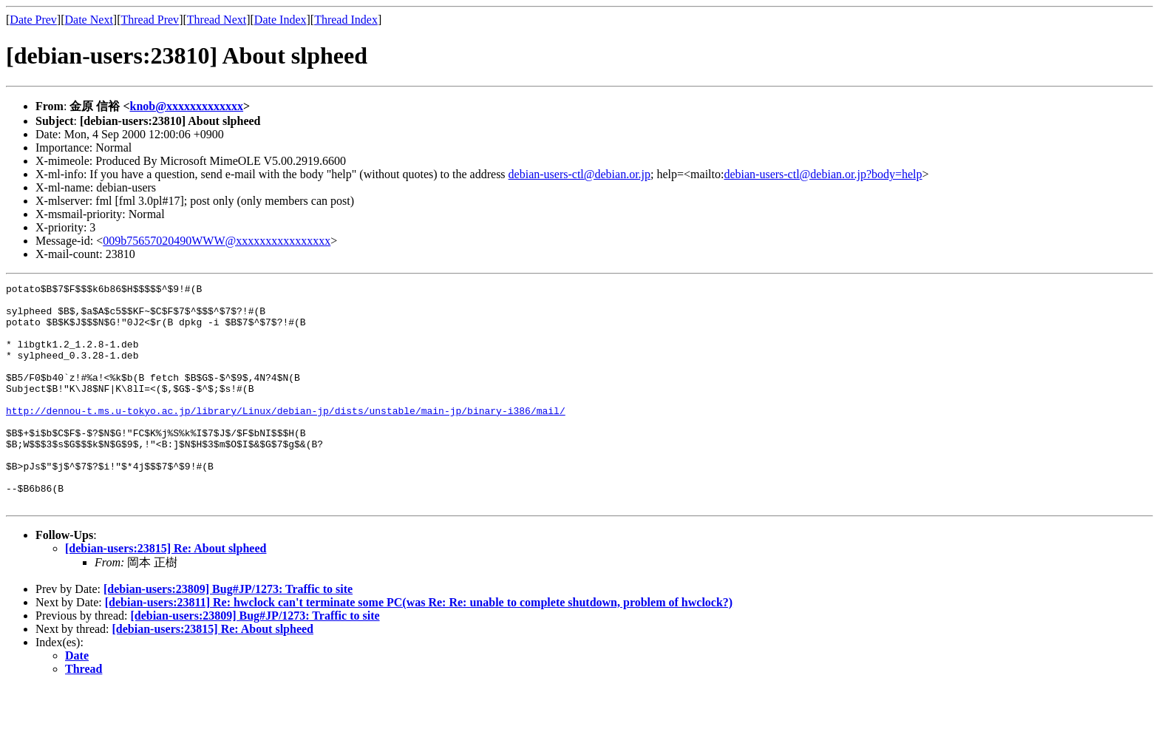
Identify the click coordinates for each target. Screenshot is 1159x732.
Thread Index (346, 19)
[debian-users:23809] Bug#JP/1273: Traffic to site (228, 633)
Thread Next (216, 19)
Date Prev (33, 19)
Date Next (89, 19)
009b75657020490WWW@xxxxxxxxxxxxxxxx (216, 240)
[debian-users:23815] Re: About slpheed (165, 592)
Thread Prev (149, 19)
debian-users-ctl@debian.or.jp (579, 174)
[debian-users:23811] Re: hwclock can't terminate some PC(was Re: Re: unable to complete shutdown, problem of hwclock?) (419, 646)
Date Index (280, 19)
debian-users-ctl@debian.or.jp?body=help (823, 174)
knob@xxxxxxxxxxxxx (187, 106)
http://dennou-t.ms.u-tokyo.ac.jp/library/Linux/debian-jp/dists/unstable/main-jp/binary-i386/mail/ (285, 437)
